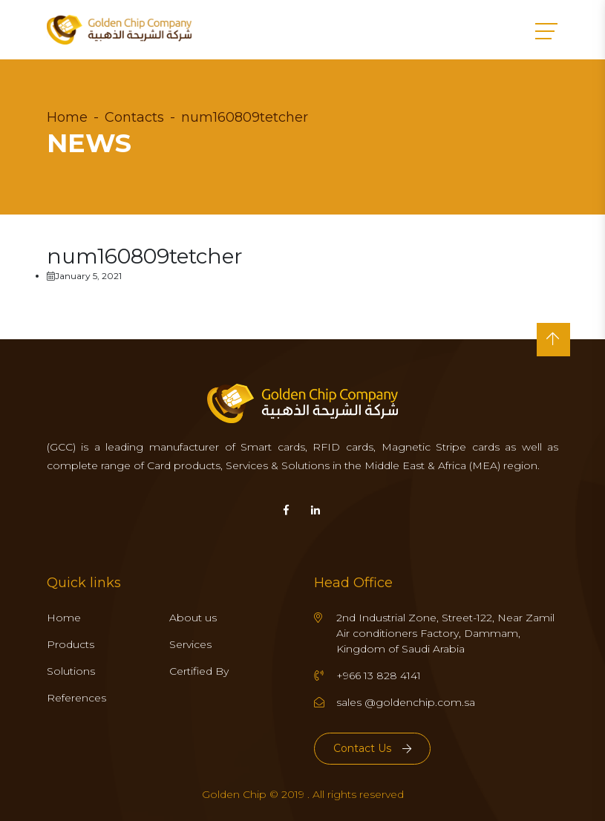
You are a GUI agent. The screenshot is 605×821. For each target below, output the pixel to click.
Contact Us (372, 748)
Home (67, 117)
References (76, 697)
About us (193, 617)
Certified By (199, 671)
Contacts (134, 117)
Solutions (71, 671)
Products (70, 644)
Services (190, 644)
